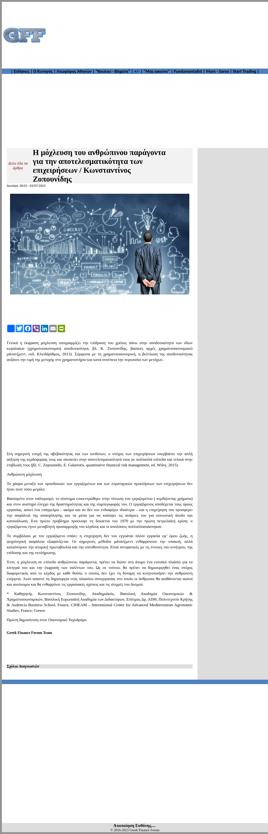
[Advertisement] (157, 35)
